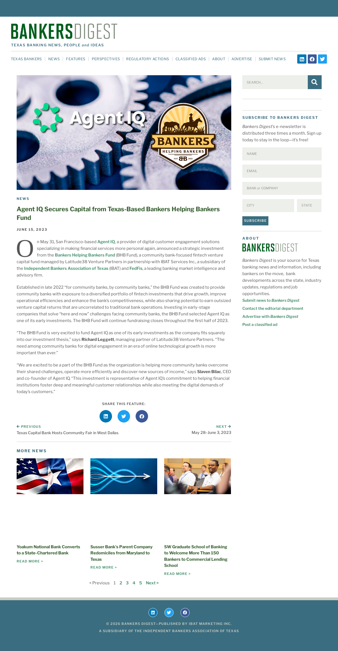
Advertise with (270, 316)
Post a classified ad (259, 324)
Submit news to (270, 300)
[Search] (315, 82)
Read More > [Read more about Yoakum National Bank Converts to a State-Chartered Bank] (30, 561)
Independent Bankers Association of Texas (66, 268)
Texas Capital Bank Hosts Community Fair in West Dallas (67, 432)
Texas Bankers (26, 59)
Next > (152, 582)
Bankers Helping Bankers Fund (85, 255)
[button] (106, 416)
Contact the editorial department (272, 308)
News (54, 59)
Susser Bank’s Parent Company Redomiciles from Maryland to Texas (121, 553)
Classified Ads (191, 59)
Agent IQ (106, 241)
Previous (29, 426)
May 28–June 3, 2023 (211, 432)
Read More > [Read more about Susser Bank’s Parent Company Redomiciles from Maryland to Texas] (103, 567)
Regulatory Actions (147, 59)
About (218, 59)
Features (75, 59)
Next (223, 426)
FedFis (136, 268)
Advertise (242, 59)
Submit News (272, 59)
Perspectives (106, 59)
